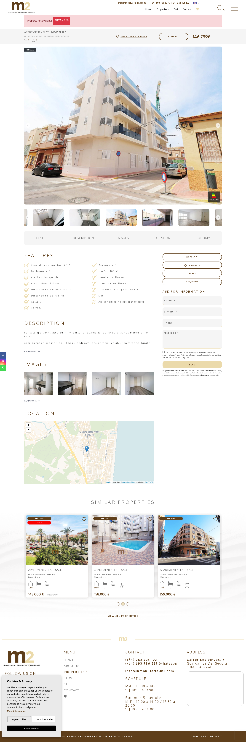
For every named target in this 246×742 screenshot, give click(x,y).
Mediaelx (216, 736)
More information (16, 711)
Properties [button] (162, 9)
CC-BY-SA (149, 482)
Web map (102, 736)
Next (218, 126)
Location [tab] (162, 238)
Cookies (88, 736)
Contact (187, 9)
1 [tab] (118, 604)
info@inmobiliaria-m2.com (131, 2)
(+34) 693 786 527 (159, 2)
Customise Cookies (44, 719)
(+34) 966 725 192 (180, 2)
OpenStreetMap (128, 482)
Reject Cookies (19, 719)
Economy (202, 238)
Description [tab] (83, 238)
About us (72, 666)
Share (192, 273)
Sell (176, 9)
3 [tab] (127, 604)
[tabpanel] (57, 556)
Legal (62, 736)
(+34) (141, 660)
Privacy (74, 736)
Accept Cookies (31, 728)
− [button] (28, 429)
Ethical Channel (122, 736)
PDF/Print (192, 282)
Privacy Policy (180, 355)
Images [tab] (123, 238)
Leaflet (109, 482)
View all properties (123, 616)
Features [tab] (44, 238)
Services (72, 678)
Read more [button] (30, 400)
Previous (28, 126)
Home (148, 9)
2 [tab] (123, 604)
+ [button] (28, 425)
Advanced (62, 20)
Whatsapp (192, 257)
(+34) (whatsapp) (152, 663)
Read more (30, 351)
